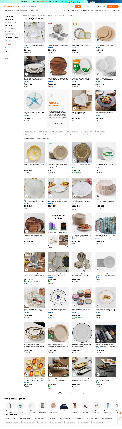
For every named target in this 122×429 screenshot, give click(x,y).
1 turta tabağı (67, 135)
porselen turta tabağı (97, 422)
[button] (73, 6)
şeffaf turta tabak (92, 418)
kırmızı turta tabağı (78, 418)
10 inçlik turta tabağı (72, 131)
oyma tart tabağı (42, 422)
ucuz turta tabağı (43, 131)
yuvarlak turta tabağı (57, 131)
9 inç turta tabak (83, 422)
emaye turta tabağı (24, 418)
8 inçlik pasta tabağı (106, 418)
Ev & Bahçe (33, 15)
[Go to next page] (83, 393)
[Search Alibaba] (47, 6)
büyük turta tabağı (100, 131)
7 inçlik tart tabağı (86, 131)
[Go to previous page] (56, 393)
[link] (120, 413)
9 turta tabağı (42, 135)
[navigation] (12, 205)
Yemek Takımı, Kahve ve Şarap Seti (47, 15)
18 (80, 393)
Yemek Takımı (62, 15)
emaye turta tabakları (12, 422)
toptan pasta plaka (29, 131)
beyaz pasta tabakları (64, 418)
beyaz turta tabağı (54, 135)
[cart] (94, 6)
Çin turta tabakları (103, 135)
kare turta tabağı (79, 135)
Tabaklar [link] (70, 15)
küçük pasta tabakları (39, 418)
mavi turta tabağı (11, 418)
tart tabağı (51, 418)
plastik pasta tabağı (43, 138)
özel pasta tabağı (29, 135)
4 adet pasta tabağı (69, 422)
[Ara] (78, 6)
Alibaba (25, 15)
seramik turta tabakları (27, 422)
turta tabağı (91, 135)
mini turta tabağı (29, 138)
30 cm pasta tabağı (55, 422)
